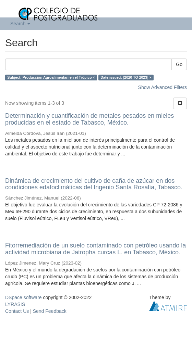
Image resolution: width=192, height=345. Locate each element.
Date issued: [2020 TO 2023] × (125, 77)
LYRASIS (15, 304)
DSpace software (23, 297)
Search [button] (20, 23)
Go (179, 64)
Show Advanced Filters (162, 87)
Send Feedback (50, 311)
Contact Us (17, 311)
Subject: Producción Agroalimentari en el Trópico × (51, 77)
